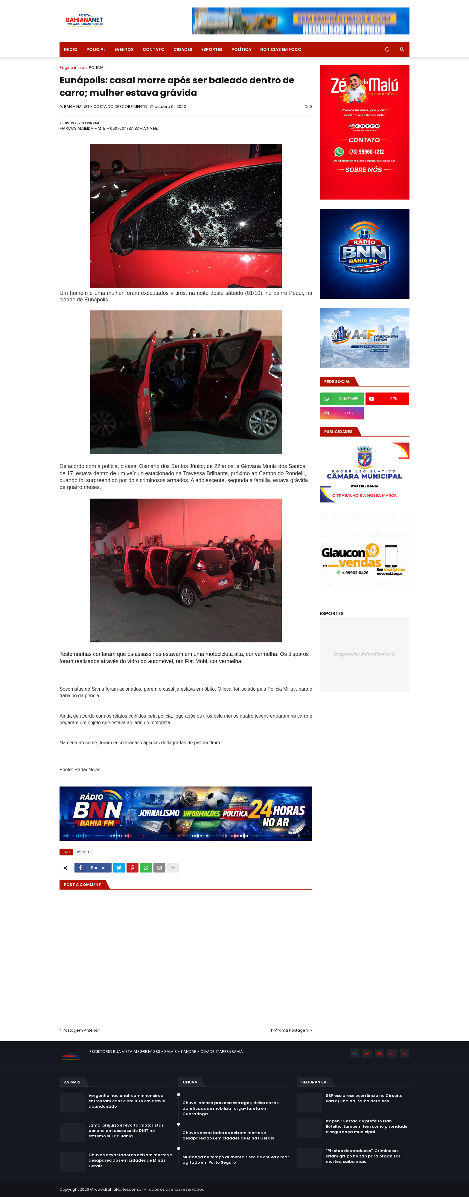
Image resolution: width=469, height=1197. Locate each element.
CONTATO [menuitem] (154, 49)
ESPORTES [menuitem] (212, 49)
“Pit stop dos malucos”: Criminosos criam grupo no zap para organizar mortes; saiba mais (363, 1156)
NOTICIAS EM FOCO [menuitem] (281, 49)
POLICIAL (97, 67)
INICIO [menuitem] (70, 49)
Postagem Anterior (81, 1030)
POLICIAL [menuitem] (96, 49)
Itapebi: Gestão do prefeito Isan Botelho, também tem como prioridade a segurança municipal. (366, 1126)
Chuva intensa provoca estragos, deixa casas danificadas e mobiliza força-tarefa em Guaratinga (230, 1108)
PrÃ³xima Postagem (290, 1030)
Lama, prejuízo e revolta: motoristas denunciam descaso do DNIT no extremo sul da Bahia (126, 1131)
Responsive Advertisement (364, 654)
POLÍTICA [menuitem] (241, 49)
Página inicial (72, 67)
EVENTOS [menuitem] (124, 49)
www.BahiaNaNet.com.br (118, 1189)
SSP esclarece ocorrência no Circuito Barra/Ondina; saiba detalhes (364, 1098)
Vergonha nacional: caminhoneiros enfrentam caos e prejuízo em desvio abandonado (127, 1101)
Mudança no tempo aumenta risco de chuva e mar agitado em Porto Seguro (235, 1159)
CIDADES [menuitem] (182, 49)
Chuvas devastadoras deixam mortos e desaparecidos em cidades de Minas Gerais (130, 1160)
